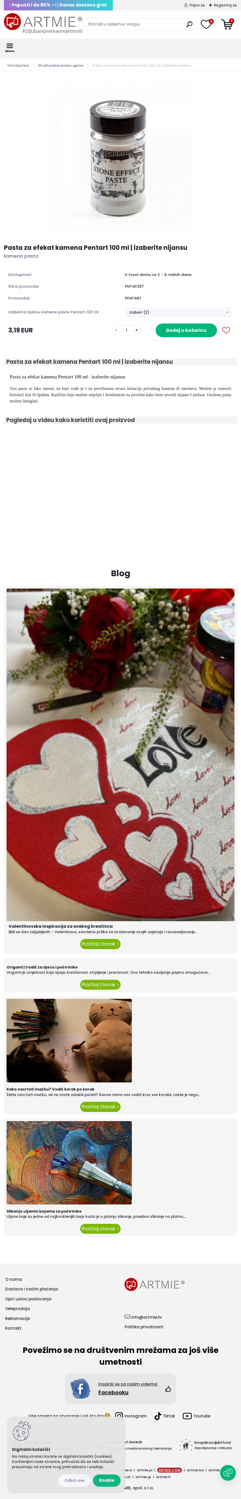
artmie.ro (216, 1470)
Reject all (74, 1480)
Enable (106, 1480)
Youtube (196, 1416)
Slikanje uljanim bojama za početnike (44, 1211)
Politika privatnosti (144, 1327)
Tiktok (165, 1416)
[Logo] (43, 23)
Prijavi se (197, 5)
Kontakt (13, 1328)
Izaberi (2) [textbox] (139, 312)
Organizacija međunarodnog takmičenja (139, 1448)
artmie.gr (143, 1476)
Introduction (18, 65)
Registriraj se (225, 5)
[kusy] (126, 330)
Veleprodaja (17, 1308)
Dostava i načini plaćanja (31, 1289)
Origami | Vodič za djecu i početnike (42, 967)
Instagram (131, 1416)
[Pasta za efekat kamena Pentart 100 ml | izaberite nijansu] (120, 157)
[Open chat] (228, 1473)
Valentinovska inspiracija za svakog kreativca (61, 926)
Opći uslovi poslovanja (28, 1299)
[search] (189, 26)
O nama (13, 1279)
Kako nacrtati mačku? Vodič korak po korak (51, 1089)
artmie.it (163, 1476)
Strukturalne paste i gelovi (60, 65)
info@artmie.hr (146, 1317)
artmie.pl (144, 1470)
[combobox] (179, 312)
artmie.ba (195, 1470)
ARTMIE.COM (169, 1470)
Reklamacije (17, 1318)
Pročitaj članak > (100, 944)
